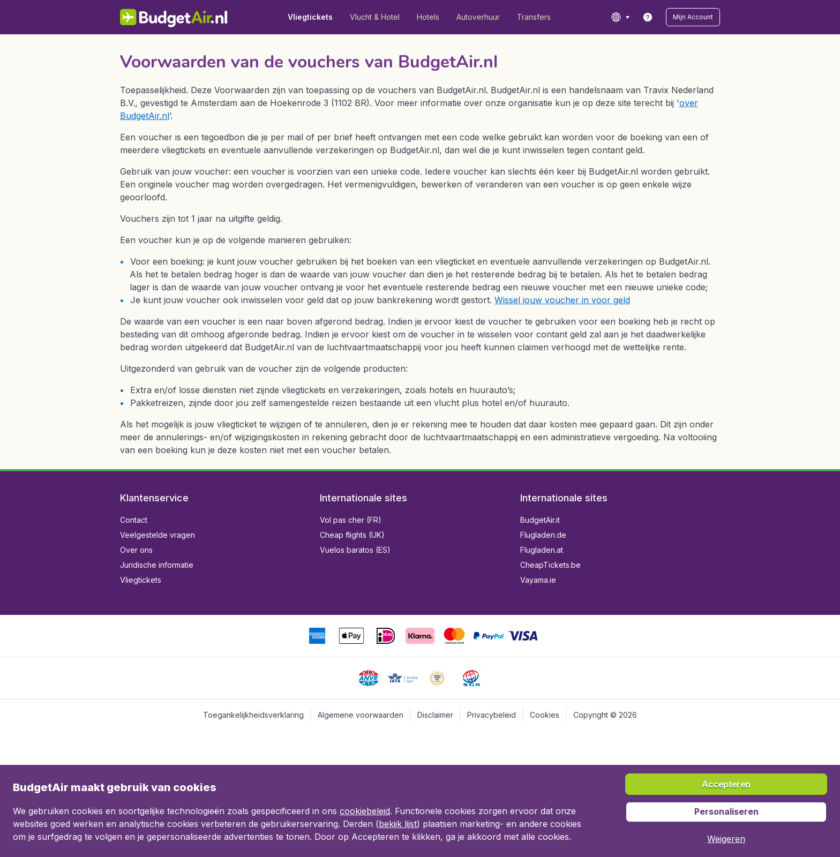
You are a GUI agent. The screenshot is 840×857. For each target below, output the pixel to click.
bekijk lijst (398, 823)
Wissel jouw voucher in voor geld (562, 300)
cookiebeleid (365, 811)
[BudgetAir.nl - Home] (174, 17)
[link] (647, 17)
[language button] (620, 17)
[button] (693, 17)
